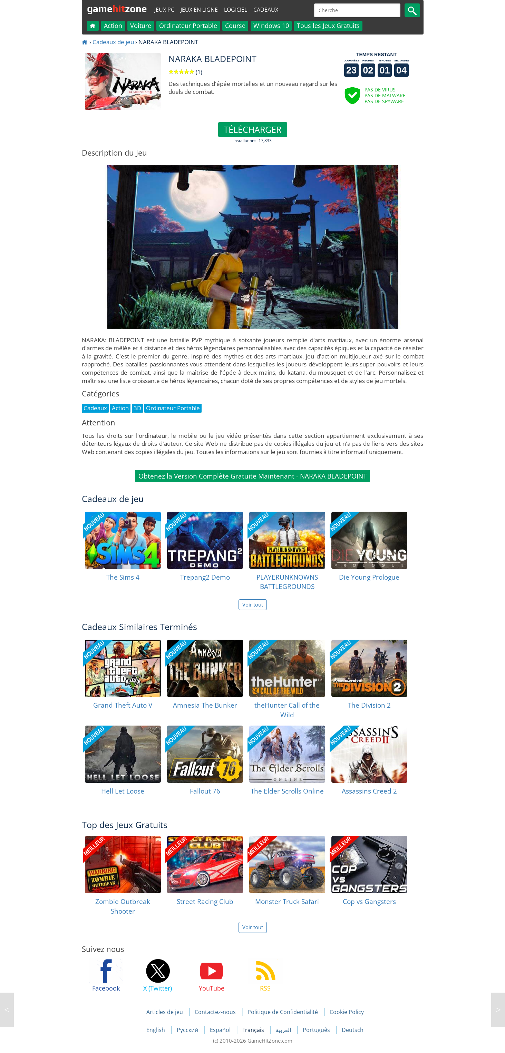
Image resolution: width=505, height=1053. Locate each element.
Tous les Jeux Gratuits (328, 25)
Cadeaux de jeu (113, 42)
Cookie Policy (347, 1012)
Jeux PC (164, 9)
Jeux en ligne (199, 9)
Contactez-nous (215, 1012)
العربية (284, 1030)
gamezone (117, 8)
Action (113, 25)
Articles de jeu (164, 1012)
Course (235, 25)
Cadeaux (265, 9)
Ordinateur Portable (188, 25)
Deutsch (352, 1030)
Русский (188, 1030)
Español (221, 1030)
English (156, 1030)
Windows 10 (271, 25)
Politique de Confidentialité (282, 1012)
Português (317, 1030)
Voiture (140, 25)
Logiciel (235, 9)
